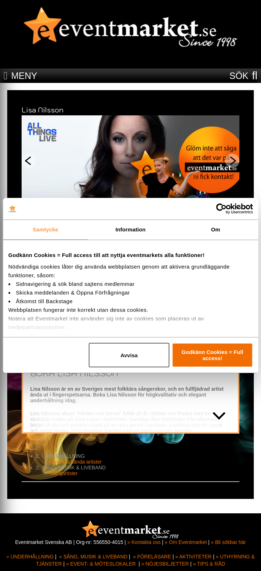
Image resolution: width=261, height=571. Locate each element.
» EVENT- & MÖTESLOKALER (101, 564)
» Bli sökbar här (228, 542)
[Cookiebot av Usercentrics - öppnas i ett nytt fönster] (221, 208)
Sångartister (63, 473)
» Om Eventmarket (186, 542)
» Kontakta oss (144, 542)
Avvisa (129, 355)
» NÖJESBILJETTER (165, 564)
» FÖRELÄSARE (152, 556)
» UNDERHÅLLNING (30, 556)
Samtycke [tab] (45, 229)
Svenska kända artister (76, 462)
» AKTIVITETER (193, 556)
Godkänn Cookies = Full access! (212, 355)
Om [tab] (215, 229)
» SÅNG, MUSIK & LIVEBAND (93, 556)
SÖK (238, 76)
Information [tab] (131, 229)
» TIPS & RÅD (209, 564)
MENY (24, 76)
